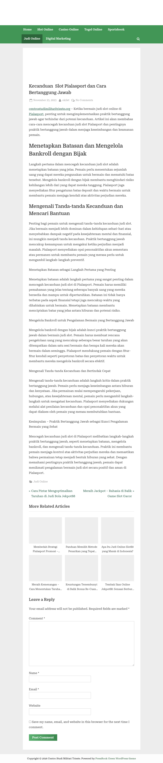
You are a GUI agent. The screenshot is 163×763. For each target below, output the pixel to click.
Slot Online (45, 29)
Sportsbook (116, 29)
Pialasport (36, 114)
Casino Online (69, 29)
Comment (37, 618)
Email (34, 689)
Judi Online (32, 38)
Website (35, 705)
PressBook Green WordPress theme (115, 758)
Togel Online (93, 29)
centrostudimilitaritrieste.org (49, 109)
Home (27, 29)
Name (34, 673)
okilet (65, 100)
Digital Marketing (58, 38)
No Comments (84, 100)
